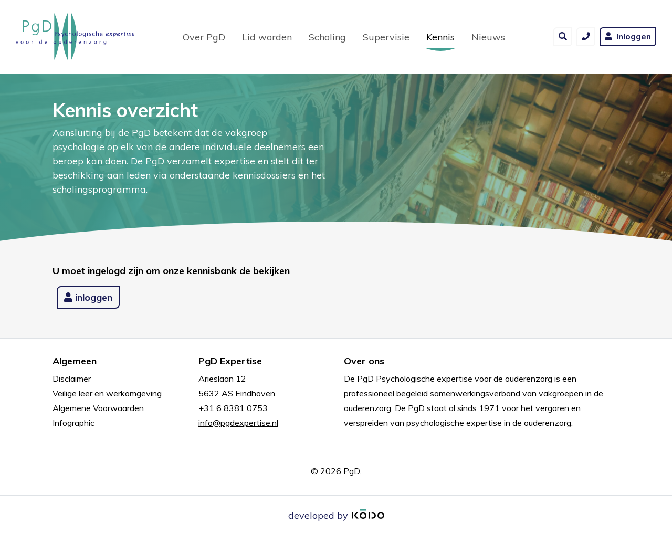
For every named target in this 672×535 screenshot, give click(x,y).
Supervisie (386, 37)
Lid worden (267, 37)
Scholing (327, 37)
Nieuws (488, 37)
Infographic (73, 422)
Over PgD (204, 37)
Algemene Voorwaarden (98, 408)
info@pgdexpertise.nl (238, 422)
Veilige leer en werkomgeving (107, 393)
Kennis (444, 36)
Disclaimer (71, 378)
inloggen (88, 297)
